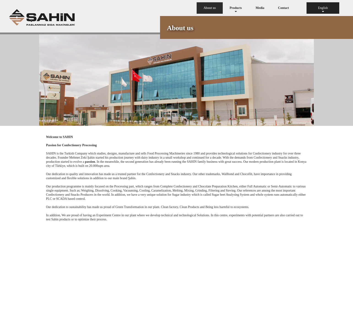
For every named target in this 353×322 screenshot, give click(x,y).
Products (236, 10)
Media (259, 8)
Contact (283, 8)
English (323, 10)
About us (210, 8)
